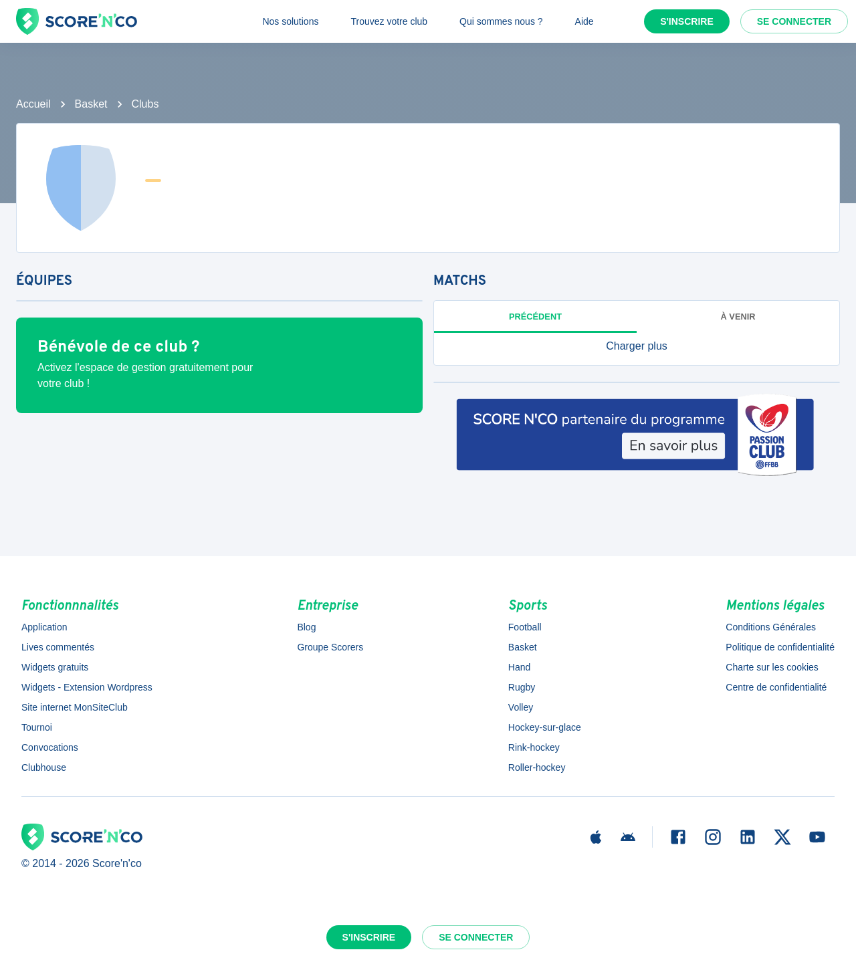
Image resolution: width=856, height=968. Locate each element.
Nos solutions (290, 21)
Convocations (49, 747)
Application (44, 627)
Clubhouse (43, 767)
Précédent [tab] (535, 317)
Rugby (521, 687)
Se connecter (794, 21)
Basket (91, 104)
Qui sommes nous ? (501, 21)
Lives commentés (57, 647)
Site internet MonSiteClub (74, 707)
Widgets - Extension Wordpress (86, 687)
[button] (636, 346)
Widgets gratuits (54, 667)
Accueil (33, 104)
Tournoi (36, 727)
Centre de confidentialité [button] (776, 687)
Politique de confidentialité (780, 647)
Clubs (145, 104)
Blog (306, 627)
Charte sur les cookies (772, 667)
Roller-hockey (537, 767)
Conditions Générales (771, 627)
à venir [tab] (738, 317)
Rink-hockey (534, 747)
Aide (584, 21)
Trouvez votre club (388, 21)
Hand (519, 667)
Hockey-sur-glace (544, 727)
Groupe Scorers (330, 647)
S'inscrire (687, 21)
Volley (520, 707)
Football (525, 627)
